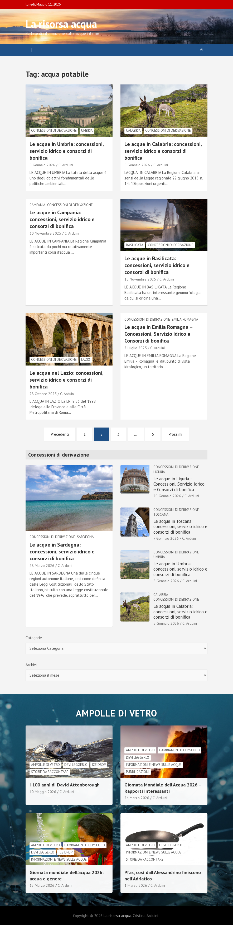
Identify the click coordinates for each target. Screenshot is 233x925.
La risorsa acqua (61, 24)
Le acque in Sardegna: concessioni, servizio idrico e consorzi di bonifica (62, 551)
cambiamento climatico (179, 750)
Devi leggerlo (76, 764)
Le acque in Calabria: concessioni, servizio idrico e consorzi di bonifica (163, 151)
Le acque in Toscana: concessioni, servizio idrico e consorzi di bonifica (180, 526)
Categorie (34, 637)
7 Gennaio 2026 (166, 538)
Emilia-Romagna (185, 319)
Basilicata (134, 245)
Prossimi (175, 434)
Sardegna (85, 537)
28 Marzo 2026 (42, 565)
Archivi (31, 664)
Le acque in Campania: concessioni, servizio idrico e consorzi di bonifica (62, 219)
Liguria (159, 472)
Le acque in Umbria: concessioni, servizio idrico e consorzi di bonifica (67, 151)
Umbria (87, 130)
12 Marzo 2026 (42, 885)
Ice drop (99, 764)
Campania (37, 205)
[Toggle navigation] (31, 50)
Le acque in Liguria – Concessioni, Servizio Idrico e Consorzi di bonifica (179, 484)
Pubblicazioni (137, 772)
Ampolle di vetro (45, 764)
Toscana (160, 514)
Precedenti (60, 434)
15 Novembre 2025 (140, 279)
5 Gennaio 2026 (42, 165)
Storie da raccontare (50, 772)
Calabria (133, 130)
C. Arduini (66, 165)
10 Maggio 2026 (43, 791)
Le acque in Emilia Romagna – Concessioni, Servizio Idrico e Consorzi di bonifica (158, 334)
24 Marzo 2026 (136, 797)
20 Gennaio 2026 (167, 496)
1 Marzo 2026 (135, 885)
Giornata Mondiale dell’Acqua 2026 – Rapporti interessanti (162, 788)
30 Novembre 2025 (45, 233)
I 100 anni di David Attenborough (65, 785)
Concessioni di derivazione (54, 130)
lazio (85, 359)
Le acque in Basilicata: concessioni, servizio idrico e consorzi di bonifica (157, 265)
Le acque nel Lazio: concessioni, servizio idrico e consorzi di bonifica (66, 379)
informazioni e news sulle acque (154, 764)
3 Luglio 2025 (135, 347)
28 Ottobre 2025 (43, 393)
